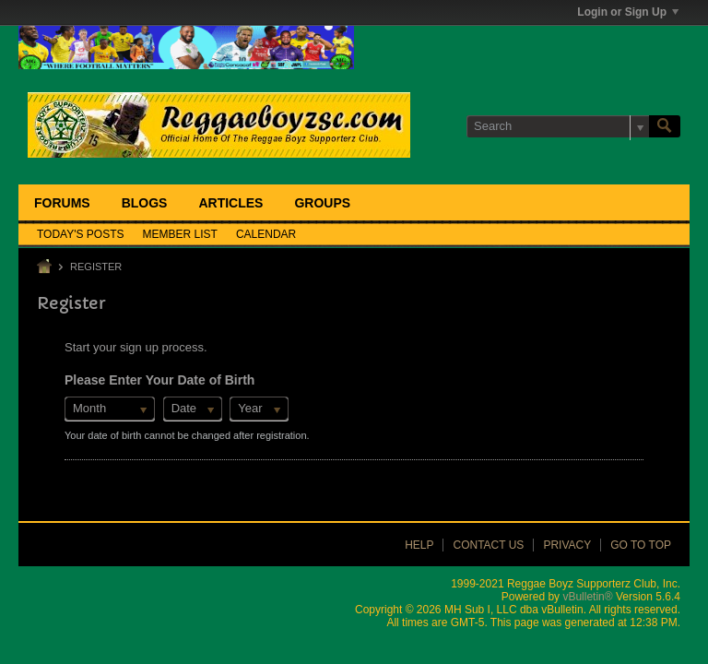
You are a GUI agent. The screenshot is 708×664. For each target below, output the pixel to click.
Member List (180, 234)
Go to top (640, 545)
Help (419, 545)
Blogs (145, 203)
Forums (62, 203)
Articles (230, 203)
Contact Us (488, 545)
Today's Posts (80, 234)
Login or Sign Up (627, 12)
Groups (322, 203)
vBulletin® (587, 596)
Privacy (567, 545)
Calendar (266, 234)
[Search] (557, 126)
